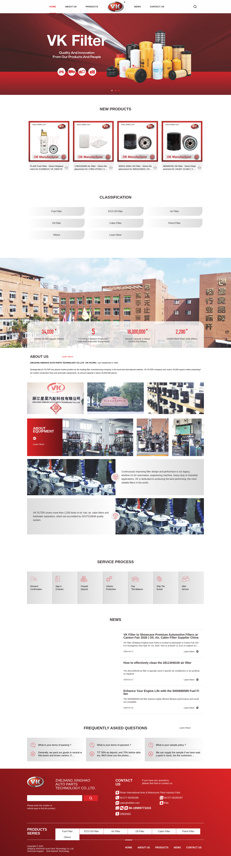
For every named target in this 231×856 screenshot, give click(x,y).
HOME (52, 6)
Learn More (67, 356)
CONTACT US (157, 6)
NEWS (137, 6)
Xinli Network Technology (57, 851)
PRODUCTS (92, 6)
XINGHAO (125, 814)
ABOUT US (71, 6)
